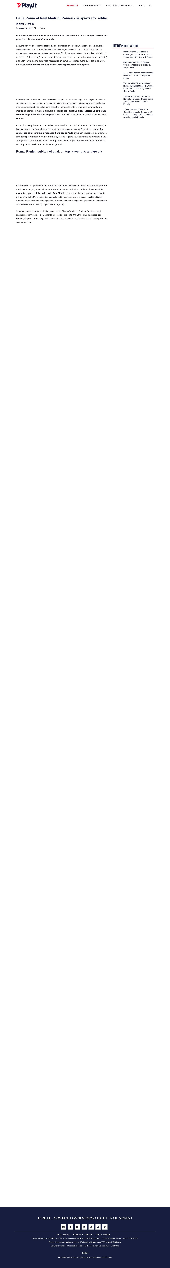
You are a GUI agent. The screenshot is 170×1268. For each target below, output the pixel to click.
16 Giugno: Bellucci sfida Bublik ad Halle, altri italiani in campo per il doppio (138, 75)
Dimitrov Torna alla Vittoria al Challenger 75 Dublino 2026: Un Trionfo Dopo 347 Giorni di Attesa (137, 54)
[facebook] (70, 1227)
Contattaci (115, 1246)
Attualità (72, 6)
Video (141, 6)
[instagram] (63, 1227)
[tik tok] (91, 1227)
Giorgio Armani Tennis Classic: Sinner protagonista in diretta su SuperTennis (137, 65)
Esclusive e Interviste (119, 6)
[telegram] (105, 1227)
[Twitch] (98, 1227)
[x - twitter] (84, 1227)
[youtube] (77, 1227)
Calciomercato (92, 6)
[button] (150, 5)
